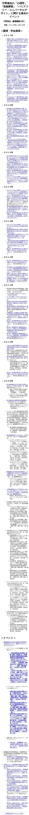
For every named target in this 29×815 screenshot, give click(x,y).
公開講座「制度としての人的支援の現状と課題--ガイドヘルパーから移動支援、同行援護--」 (17, 280)
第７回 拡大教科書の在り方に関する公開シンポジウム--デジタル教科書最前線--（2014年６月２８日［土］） (17, 198)
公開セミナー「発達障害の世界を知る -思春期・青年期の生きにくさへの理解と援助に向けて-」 (16, 766)
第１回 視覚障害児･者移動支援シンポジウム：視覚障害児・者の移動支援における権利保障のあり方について (17, 335)
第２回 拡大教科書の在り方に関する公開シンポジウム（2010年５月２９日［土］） (17, 374)
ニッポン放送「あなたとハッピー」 (17, 293)
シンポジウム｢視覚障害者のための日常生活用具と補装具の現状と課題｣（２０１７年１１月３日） (17, 47)
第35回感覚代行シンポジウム (15, 435)
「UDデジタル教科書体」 (14, 120)
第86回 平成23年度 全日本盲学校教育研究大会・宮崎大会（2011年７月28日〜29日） (17, 303)
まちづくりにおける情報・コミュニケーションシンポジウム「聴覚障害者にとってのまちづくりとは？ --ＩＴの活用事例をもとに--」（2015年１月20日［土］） (17, 180)
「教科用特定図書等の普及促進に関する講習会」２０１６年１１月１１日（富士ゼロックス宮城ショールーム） (17, 142)
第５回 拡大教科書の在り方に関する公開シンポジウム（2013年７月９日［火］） (17, 250)
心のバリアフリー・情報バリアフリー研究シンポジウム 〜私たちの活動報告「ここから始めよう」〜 (17, 77)
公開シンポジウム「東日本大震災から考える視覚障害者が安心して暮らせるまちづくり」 (17, 275)
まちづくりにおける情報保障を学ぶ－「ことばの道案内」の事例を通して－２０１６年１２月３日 (17, 147)
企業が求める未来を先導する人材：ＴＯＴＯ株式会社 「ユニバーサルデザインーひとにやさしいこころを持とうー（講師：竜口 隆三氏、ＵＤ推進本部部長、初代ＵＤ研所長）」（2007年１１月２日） (18, 718)
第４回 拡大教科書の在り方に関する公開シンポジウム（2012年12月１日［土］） (17, 262)
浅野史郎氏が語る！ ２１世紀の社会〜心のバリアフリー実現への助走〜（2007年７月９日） (18, 680)
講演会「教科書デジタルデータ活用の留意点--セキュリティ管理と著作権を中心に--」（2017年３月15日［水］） (17, 55)
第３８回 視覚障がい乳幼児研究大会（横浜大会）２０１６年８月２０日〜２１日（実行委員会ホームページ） (17, 116)
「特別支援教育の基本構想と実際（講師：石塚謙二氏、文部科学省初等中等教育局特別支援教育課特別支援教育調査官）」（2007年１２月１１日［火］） (18, 656)
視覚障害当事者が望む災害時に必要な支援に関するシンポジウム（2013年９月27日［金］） (17, 231)
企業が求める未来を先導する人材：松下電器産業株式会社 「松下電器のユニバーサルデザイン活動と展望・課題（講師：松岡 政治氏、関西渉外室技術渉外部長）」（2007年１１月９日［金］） (19, 707)
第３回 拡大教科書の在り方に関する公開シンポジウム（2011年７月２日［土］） (17, 322)
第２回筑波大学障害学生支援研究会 (17, 400)
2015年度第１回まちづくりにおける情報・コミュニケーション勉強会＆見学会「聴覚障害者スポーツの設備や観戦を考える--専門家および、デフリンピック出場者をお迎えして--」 (17, 159)
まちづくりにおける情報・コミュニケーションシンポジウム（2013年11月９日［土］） (17, 226)
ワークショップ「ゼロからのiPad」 (16, 139)
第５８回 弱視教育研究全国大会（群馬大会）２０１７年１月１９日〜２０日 (17, 66)
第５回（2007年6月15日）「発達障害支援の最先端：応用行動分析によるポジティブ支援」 (17, 777)
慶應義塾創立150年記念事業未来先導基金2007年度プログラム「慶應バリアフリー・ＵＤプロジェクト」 (15, 643)
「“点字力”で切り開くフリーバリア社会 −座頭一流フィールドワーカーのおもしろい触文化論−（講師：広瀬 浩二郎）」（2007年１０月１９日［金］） (19, 674)
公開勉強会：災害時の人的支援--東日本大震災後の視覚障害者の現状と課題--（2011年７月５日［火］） (17, 314)
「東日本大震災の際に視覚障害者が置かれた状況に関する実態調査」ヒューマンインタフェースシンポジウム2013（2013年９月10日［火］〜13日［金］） (17, 244)
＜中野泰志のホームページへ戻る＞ (14, 813)
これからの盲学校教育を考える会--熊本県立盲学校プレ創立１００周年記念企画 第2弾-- (17, 347)
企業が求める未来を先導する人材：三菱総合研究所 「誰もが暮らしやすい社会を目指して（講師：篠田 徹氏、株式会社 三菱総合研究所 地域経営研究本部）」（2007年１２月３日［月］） (19, 696)
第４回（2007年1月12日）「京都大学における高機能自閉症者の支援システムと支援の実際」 (17, 782)
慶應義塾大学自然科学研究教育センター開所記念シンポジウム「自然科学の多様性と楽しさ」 (17, 473)
